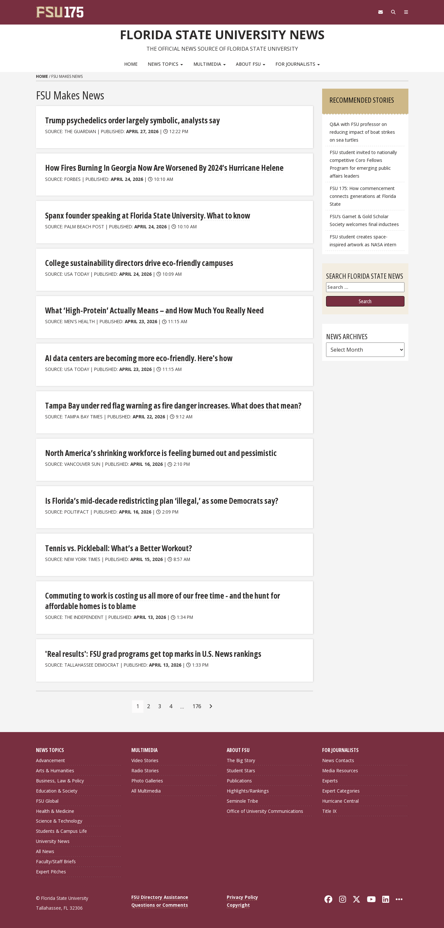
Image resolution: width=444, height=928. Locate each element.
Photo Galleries (147, 780)
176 (196, 705)
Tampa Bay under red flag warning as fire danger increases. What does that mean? (169, 405)
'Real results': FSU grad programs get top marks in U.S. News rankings (150, 653)
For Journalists (297, 64)
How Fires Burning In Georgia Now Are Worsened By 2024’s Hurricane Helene (162, 167)
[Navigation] (405, 12)
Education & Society (56, 790)
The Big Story (241, 760)
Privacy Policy (242, 896)
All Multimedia (146, 790)
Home (131, 64)
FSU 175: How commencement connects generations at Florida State (363, 196)
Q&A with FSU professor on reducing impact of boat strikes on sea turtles (362, 132)
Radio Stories (145, 770)
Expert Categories (341, 790)
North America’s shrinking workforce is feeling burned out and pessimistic (159, 452)
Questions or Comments (159, 904)
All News (45, 851)
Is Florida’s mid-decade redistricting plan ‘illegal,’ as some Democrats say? (158, 500)
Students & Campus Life (61, 830)
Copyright (238, 904)
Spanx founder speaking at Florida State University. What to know (145, 215)
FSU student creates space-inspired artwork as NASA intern (363, 241)
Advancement (50, 760)
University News (53, 840)
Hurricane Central (340, 800)
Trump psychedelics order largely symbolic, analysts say (131, 120)
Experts (330, 780)
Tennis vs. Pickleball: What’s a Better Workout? (117, 547)
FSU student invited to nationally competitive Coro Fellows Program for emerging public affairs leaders (363, 164)
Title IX (329, 810)
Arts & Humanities (55, 770)
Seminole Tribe (242, 800)
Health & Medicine (55, 810)
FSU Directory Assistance (159, 896)
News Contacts (338, 760)
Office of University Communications (265, 810)
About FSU (250, 64)
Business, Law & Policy (60, 780)
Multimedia (209, 64)
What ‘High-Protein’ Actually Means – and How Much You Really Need (151, 310)
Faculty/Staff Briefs (56, 861)
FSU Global (47, 800)
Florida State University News (222, 34)
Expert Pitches (51, 871)
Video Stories (144, 760)
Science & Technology (59, 820)
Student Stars (241, 770)
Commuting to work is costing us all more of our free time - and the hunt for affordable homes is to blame (160, 600)
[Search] (393, 12)
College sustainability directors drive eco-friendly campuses (137, 262)
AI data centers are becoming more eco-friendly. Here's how (136, 357)
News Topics (165, 64)
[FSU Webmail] (379, 12)
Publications (239, 780)
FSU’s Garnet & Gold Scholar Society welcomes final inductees (364, 220)
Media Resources (340, 770)
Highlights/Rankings (248, 790)
